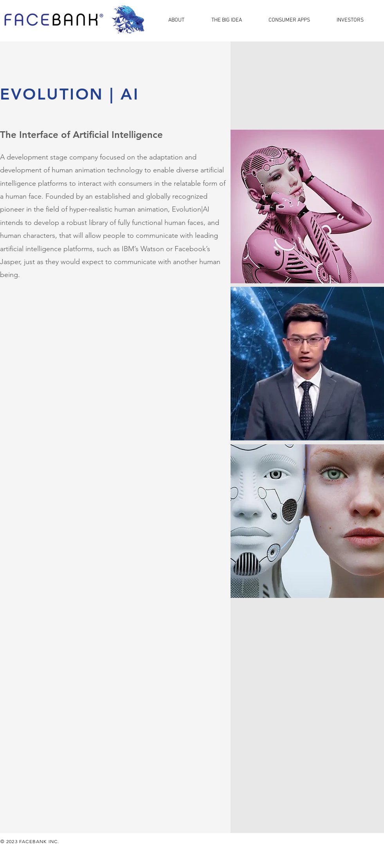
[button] (184, 19)
